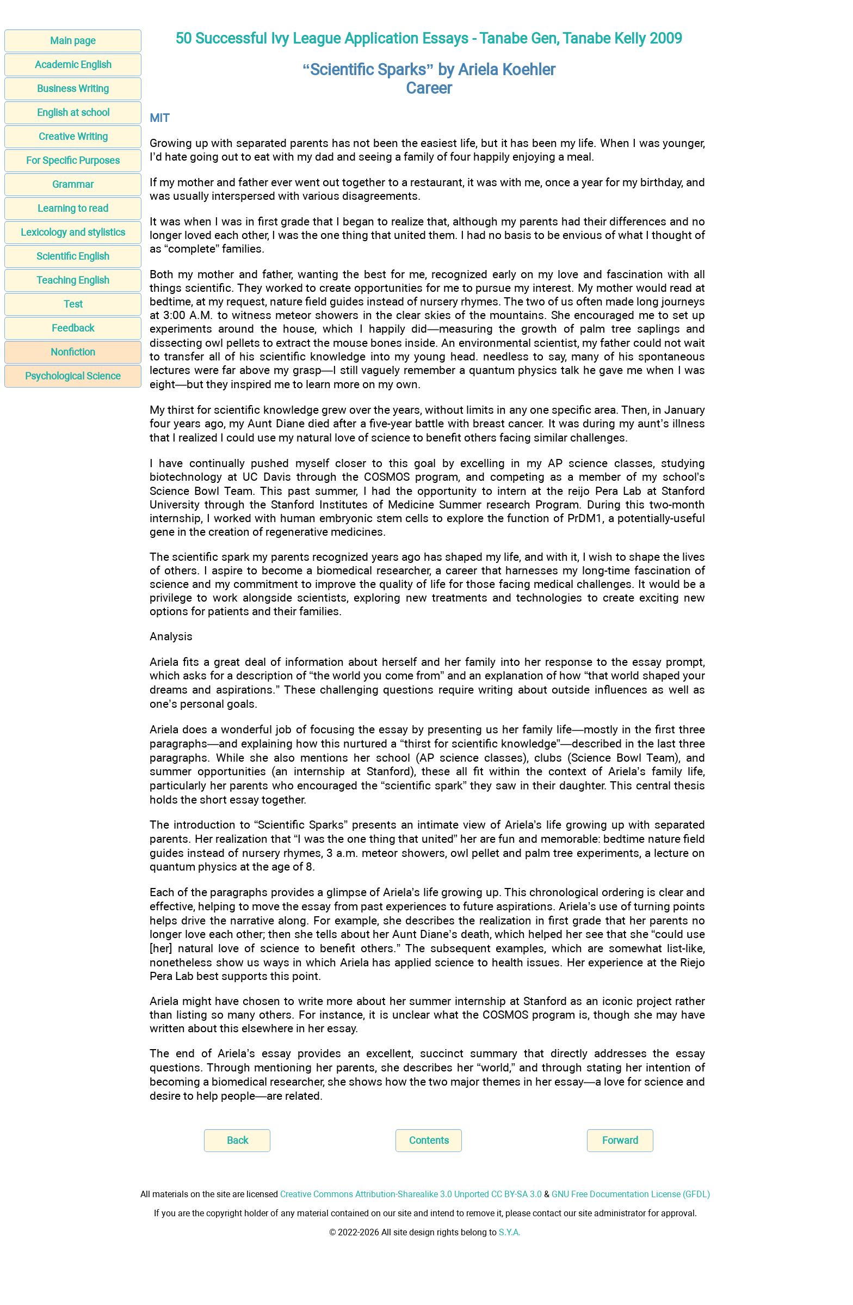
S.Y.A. (510, 1232)
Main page (73, 40)
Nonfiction (73, 352)
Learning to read (73, 208)
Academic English (73, 64)
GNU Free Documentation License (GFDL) (631, 1194)
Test (73, 304)
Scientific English (72, 256)
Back (237, 1140)
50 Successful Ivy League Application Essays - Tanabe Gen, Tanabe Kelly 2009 (428, 38)
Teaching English (72, 280)
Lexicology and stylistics (73, 232)
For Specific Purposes (73, 160)
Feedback (73, 328)
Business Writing (73, 88)
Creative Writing (73, 136)
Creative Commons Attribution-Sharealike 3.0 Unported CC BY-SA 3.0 (411, 1194)
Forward (620, 1140)
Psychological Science (73, 376)
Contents (429, 1140)
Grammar (73, 184)
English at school (73, 112)
